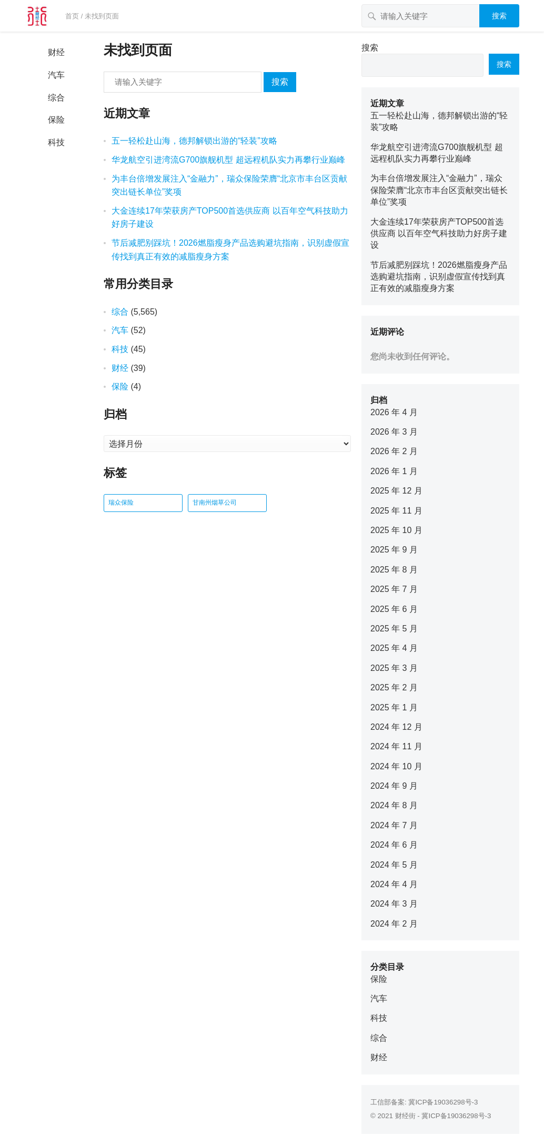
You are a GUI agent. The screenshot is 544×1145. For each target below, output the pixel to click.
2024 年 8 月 (394, 805)
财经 (56, 52)
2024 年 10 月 (396, 766)
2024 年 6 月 (394, 844)
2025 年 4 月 (394, 648)
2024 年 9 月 (394, 785)
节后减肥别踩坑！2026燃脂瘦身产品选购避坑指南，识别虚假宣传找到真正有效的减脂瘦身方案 (438, 276)
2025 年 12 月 (396, 490)
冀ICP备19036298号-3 (443, 1102)
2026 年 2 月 (394, 451)
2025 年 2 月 (394, 687)
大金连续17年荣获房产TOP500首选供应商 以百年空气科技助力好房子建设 (438, 233)
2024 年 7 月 (394, 825)
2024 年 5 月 (394, 864)
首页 (72, 16)
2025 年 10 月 (396, 530)
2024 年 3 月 (394, 903)
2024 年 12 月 (396, 726)
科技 (56, 142)
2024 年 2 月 (394, 923)
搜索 (499, 16)
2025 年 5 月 (394, 628)
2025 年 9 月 (394, 549)
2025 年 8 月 (394, 569)
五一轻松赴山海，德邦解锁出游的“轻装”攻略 (194, 140)
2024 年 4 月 (394, 884)
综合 (56, 97)
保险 (56, 119)
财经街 (405, 1116)
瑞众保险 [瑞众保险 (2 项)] (121, 502)
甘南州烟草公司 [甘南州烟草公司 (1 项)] (215, 502)
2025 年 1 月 (394, 707)
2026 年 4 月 (394, 412)
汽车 (56, 75)
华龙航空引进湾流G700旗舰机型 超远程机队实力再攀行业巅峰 (228, 159)
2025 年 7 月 (394, 589)
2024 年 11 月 (396, 746)
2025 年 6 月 (394, 609)
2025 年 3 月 (394, 668)
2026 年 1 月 (394, 471)
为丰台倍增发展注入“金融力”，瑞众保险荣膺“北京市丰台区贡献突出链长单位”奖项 (439, 190)
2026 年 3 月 (394, 431)
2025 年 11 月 (396, 510)
